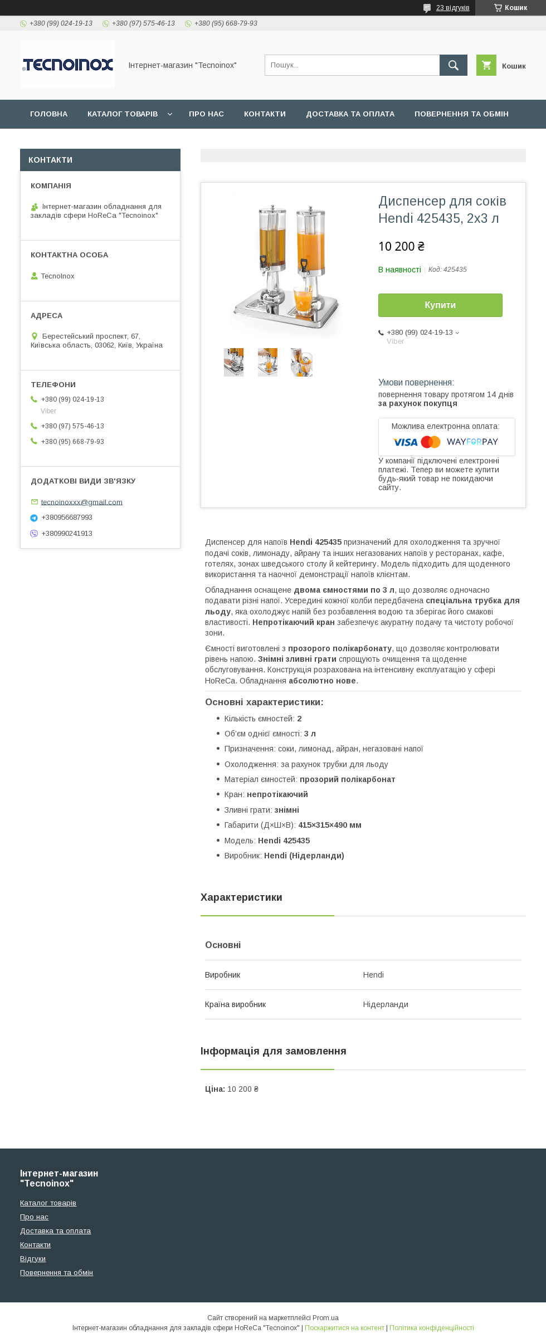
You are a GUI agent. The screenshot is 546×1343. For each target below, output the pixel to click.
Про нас (206, 114)
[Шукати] (453, 65)
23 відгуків (453, 8)
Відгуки (46, 143)
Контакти (265, 114)
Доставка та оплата (350, 114)
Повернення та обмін (462, 114)
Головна (48, 114)
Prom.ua (326, 1318)
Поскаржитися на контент (344, 1328)
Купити (440, 305)
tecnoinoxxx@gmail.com (82, 501)
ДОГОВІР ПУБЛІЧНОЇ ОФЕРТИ (140, 143)
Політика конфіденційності (431, 1328)
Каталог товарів (122, 114)
